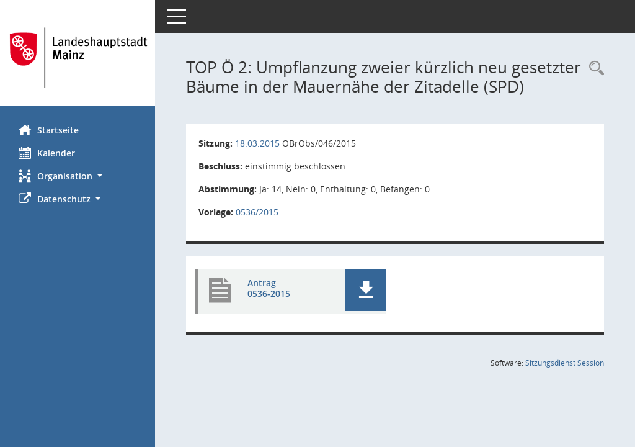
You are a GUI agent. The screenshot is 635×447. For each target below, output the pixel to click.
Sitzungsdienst (564, 363)
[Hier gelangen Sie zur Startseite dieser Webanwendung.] (77, 58)
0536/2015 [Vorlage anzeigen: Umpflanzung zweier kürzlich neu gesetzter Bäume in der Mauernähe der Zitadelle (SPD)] (257, 212)
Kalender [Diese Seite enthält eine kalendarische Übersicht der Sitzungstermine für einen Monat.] (47, 153)
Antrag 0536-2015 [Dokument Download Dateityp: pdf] (268, 288)
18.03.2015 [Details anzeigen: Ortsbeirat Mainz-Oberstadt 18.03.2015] (257, 143)
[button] (77, 176)
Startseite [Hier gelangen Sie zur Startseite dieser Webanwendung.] (49, 130)
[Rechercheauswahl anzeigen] (593, 68)
